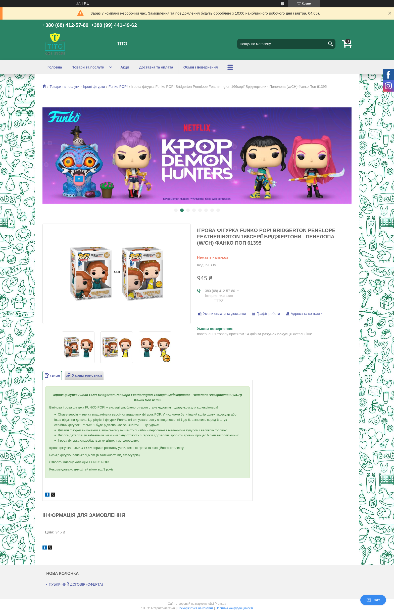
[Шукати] (330, 44)
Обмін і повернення (200, 67)
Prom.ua (220, 603)
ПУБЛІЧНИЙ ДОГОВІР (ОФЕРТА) (76, 584)
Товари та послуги (88, 67)
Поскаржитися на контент (195, 608)
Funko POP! (118, 87)
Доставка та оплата (156, 67)
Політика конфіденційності (234, 608)
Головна (54, 67)
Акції (124, 67)
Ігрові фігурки (94, 87)
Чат (373, 600)
